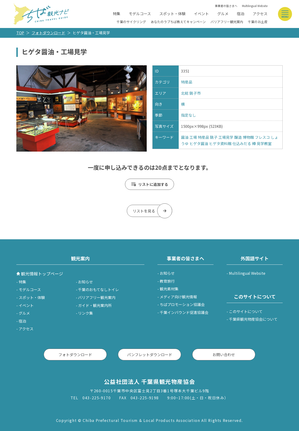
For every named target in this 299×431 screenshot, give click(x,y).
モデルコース (140, 13)
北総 (185, 93)
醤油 (185, 137)
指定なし (188, 115)
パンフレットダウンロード (149, 354)
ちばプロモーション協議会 (182, 304)
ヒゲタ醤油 (198, 143)
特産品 (186, 82)
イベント (201, 13)
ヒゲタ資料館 (220, 143)
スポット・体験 (172, 13)
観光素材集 (169, 289)
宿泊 (240, 13)
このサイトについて (246, 311)
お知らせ (85, 282)
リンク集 (85, 313)
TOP (20, 32)
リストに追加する (153, 184)
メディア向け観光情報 (178, 296)
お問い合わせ (224, 354)
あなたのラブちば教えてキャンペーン (178, 21)
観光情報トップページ (42, 274)
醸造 (238, 137)
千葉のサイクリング (131, 21)
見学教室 (264, 143)
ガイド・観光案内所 (95, 305)
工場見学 (225, 137)
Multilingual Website (254, 6)
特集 (116, 13)
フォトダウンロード (48, 32)
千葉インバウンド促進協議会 (184, 312)
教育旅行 (167, 281)
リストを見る (144, 211)
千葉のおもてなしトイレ (98, 289)
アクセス (260, 13)
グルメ (222, 13)
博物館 (248, 137)
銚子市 (195, 93)
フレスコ (262, 137)
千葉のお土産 (257, 21)
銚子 (213, 137)
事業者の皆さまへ (226, 6)
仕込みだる (241, 143)
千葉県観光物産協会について (253, 319)
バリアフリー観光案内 (226, 21)
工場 (193, 137)
